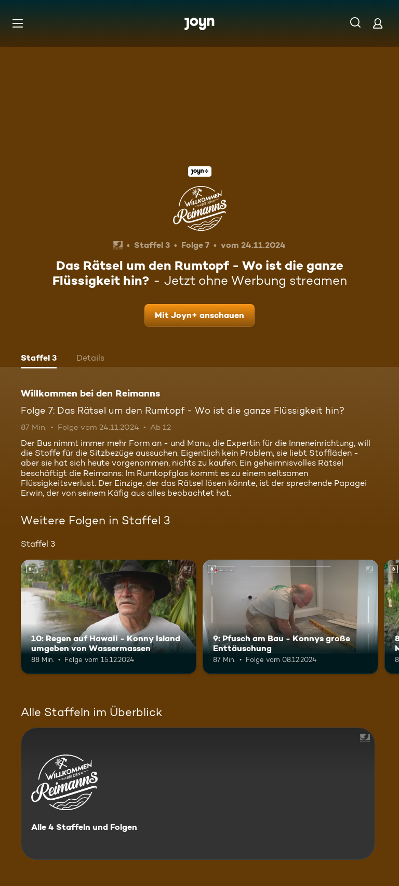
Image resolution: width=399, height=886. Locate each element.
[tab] (39, 359)
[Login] (377, 23)
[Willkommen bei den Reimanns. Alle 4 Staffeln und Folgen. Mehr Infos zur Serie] (198, 794)
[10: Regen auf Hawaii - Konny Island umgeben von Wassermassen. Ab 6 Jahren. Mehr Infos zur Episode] (108, 617)
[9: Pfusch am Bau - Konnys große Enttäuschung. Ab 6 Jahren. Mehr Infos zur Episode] (290, 617)
